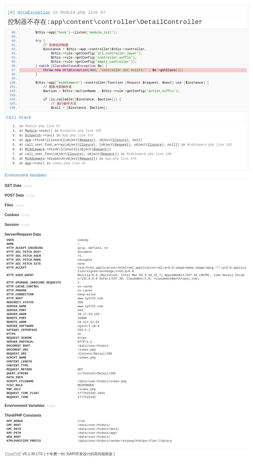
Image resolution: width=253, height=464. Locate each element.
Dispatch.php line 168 (80, 131)
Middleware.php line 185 (209, 145)
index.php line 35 (69, 163)
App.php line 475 (77, 135)
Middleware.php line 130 (148, 154)
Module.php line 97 (82, 12)
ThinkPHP (13, 454)
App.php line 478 (120, 159)
